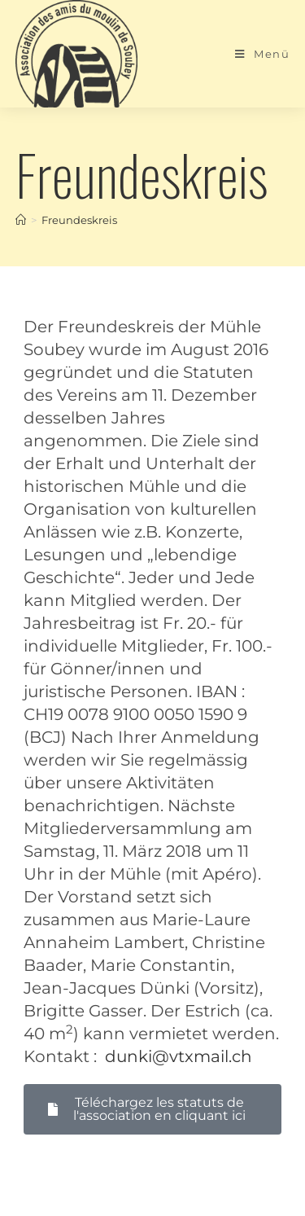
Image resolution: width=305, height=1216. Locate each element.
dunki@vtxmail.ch (178, 1056)
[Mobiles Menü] (262, 53)
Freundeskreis (79, 219)
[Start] (20, 219)
